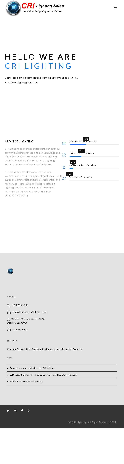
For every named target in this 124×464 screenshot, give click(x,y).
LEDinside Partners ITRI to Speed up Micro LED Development (43, 374)
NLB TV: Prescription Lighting (26, 381)
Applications (44, 349)
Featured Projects (72, 349)
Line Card (31, 349)
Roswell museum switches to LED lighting (32, 368)
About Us (56, 349)
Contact (11, 349)
